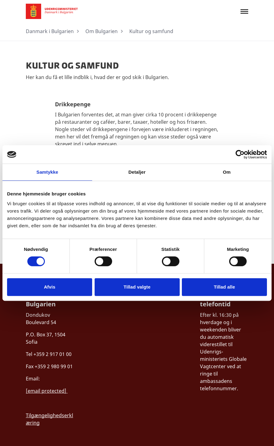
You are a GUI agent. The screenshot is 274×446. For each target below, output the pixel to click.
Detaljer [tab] (137, 172)
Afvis (49, 286)
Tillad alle (224, 286)
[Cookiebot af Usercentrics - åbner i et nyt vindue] (240, 154)
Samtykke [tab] (47, 172)
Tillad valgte (137, 286)
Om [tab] (226, 172)
